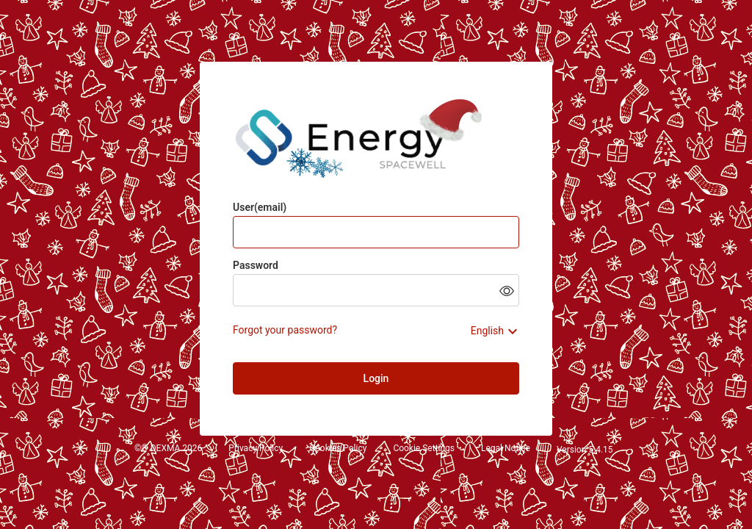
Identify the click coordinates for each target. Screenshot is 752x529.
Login (376, 378)
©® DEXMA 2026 (168, 448)
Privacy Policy (255, 448)
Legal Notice (505, 448)
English (487, 331)
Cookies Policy (337, 448)
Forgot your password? (285, 330)
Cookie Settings (424, 448)
